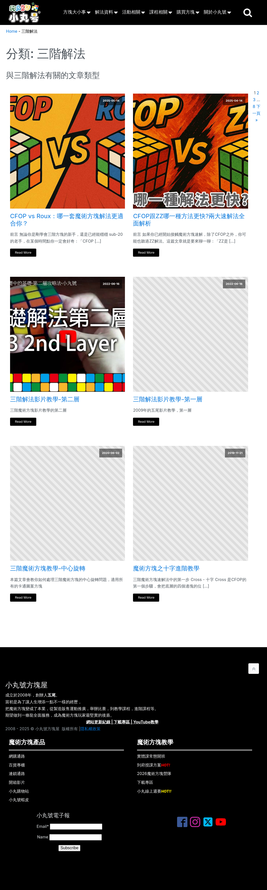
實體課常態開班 (151, 756)
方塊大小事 (74, 12)
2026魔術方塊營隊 (154, 773)
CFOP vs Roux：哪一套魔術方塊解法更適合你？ (66, 220)
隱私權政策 (90, 728)
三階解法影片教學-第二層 (44, 399)
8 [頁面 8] (254, 106)
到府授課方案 (153, 765)
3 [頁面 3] (254, 99)
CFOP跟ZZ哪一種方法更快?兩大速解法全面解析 (189, 220)
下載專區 (122, 721)
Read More (23, 252)
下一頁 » (256, 113)
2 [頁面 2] (258, 92)
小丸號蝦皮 (19, 799)
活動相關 (131, 12)
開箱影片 (17, 782)
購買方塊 (186, 12)
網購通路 (17, 756)
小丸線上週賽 (154, 791)
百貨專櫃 (17, 764)
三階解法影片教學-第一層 (167, 399)
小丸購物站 (19, 791)
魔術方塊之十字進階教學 (166, 568)
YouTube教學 (145, 721)
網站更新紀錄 (98, 721)
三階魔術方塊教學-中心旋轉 (47, 568)
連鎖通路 (17, 773)
